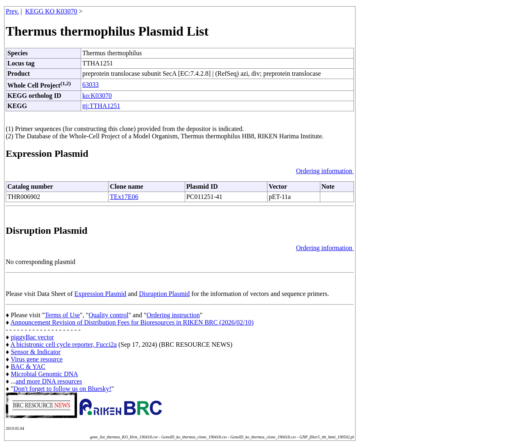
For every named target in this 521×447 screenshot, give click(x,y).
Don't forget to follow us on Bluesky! (62, 388)
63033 (90, 84)
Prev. (12, 11)
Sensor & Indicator (36, 351)
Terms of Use (62, 315)
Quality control (108, 315)
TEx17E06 (124, 196)
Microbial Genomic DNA (44, 373)
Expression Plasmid (101, 293)
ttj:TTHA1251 (101, 105)
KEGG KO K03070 (51, 11)
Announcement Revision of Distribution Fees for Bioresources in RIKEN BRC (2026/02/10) (132, 322)
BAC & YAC (28, 366)
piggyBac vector (32, 337)
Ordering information (325, 170)
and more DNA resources (49, 381)
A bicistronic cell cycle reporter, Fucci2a (63, 344)
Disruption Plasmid (164, 293)
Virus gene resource (37, 359)
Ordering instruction (173, 315)
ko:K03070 (97, 95)
